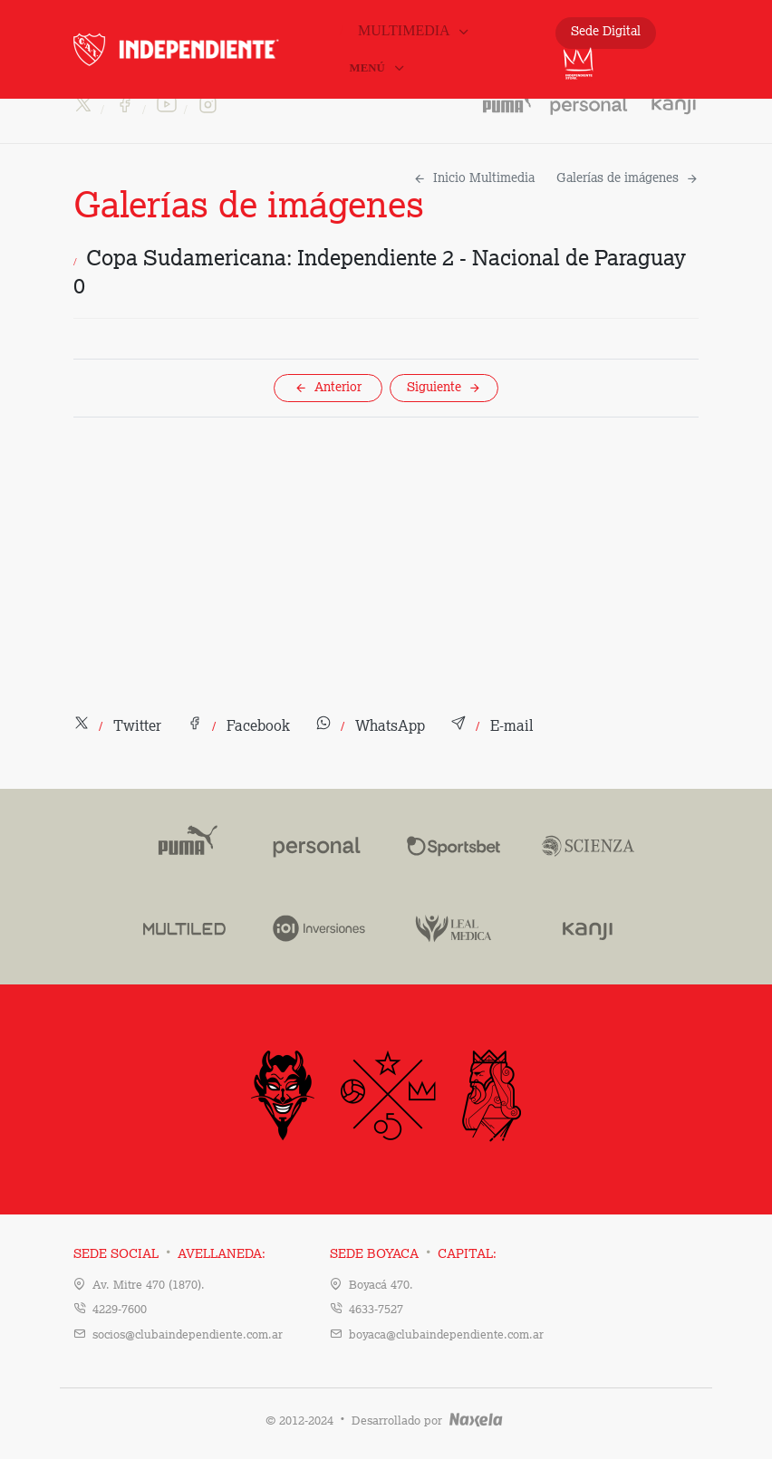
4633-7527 (376, 1310)
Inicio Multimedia (474, 178)
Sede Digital (606, 31)
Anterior (328, 387)
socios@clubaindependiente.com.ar (187, 1335)
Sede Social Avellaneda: (169, 1254)
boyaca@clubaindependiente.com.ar (446, 1335)
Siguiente (444, 387)
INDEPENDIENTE (204, 49)
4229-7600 (119, 1310)
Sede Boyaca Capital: (413, 1254)
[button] (117, 727)
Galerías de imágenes (627, 178)
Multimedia (414, 31)
